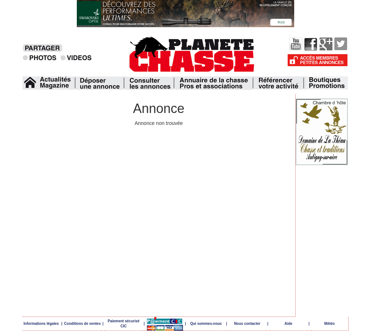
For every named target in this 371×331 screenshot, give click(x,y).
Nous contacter (247, 324)
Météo (329, 324)
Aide (288, 324)
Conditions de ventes (82, 324)
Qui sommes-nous (206, 324)
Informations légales (41, 324)
